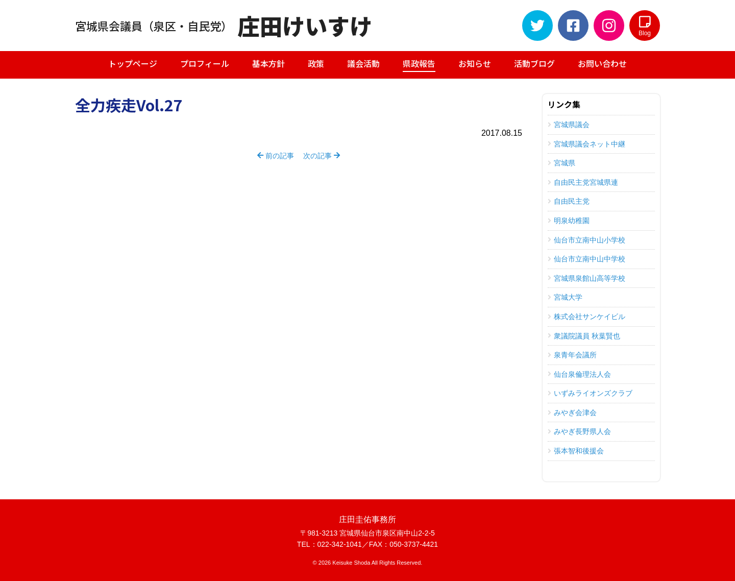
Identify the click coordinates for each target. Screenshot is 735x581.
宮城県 (561, 163)
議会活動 (363, 63)
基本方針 (268, 63)
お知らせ (474, 63)
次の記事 (321, 156)
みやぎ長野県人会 (579, 431)
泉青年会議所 (572, 355)
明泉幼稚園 (569, 220)
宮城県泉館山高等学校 (586, 278)
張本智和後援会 (576, 451)
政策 (316, 63)
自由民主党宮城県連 (583, 182)
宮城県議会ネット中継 (586, 144)
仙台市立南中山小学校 (586, 240)
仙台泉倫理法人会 (579, 374)
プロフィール (204, 63)
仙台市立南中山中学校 (586, 259)
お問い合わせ (602, 63)
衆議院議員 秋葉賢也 (584, 336)
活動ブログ (534, 63)
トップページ (132, 63)
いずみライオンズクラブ (590, 393)
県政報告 (419, 64)
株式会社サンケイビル (586, 316)
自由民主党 (569, 201)
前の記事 (275, 156)
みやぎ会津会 (572, 412)
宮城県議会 (569, 124)
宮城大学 (565, 297)
